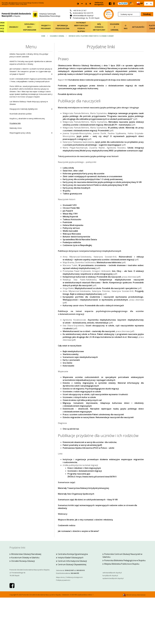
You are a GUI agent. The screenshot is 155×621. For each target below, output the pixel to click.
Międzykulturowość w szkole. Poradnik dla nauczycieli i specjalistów (106, 288)
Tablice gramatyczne (72, 193)
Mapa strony (60, 577)
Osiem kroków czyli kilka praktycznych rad (82, 400)
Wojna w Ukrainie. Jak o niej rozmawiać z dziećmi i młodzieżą (85, 519)
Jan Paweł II (68, 211)
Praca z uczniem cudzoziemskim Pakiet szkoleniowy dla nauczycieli (93, 414)
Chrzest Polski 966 (71, 208)
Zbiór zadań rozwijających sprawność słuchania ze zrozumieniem (92, 176)
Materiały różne (16, 128)
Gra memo (67, 363)
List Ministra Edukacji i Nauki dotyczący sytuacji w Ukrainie (29, 102)
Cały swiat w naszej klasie (69, 345)
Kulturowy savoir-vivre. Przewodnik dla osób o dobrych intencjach (93, 305)
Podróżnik (67, 222)
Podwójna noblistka (72, 242)
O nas (125, 27)
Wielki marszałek (70, 231)
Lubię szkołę (68, 167)
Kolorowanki (68, 365)
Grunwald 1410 (69, 205)
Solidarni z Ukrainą (114, 27)
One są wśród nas (71, 429)
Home (43, 36)
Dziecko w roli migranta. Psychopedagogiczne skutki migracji (91, 388)
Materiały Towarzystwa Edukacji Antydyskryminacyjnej (83, 488)
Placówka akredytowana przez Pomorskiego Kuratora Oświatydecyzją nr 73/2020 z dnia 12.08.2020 (23, 3)
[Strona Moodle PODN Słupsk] (131, 3)
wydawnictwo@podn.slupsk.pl (113, 578)
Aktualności (138, 27)
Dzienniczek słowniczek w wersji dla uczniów (83, 442)
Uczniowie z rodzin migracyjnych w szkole (82, 391)
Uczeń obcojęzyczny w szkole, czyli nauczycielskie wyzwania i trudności (95, 394)
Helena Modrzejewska (73, 225)
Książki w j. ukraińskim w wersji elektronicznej (27, 118)
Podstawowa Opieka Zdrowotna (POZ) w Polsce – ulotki (88, 448)
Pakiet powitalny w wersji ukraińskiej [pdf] (82, 445)
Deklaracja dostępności (99, 3)
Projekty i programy (46, 27)
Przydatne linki (15, 123)
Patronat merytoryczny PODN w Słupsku (81, 26)
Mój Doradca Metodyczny (99, 27)
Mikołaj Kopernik (70, 216)
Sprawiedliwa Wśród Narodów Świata (80, 239)
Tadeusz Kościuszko (72, 219)
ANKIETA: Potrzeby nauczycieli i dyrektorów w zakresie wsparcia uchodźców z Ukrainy (31, 62)
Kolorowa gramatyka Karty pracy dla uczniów (83, 173)
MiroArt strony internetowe (133, 595)
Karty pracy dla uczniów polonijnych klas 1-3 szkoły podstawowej (93, 179)
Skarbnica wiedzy (71, 354)
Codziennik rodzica (66, 525)
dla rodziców (110, 442)
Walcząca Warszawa (72, 233)
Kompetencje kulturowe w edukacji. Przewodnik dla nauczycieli (92, 276)
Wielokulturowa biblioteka (109, 262)
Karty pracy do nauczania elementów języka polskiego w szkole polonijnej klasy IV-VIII (102, 182)
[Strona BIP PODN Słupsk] (140, 3)
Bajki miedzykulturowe (73, 351)
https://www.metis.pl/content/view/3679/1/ (96, 476)
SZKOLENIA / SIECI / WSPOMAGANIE (29, 27)
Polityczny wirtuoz (71, 228)
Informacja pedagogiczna (62, 27)
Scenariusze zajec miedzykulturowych (80, 357)
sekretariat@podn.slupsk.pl (112, 573)
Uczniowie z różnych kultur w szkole (79, 397)
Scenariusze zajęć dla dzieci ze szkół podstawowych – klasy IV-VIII (88, 499)
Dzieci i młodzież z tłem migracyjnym (84, 468)
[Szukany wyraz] (129, 14)
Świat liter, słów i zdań (73, 170)
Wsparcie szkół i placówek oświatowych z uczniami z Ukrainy (91, 36)
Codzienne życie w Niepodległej (77, 245)
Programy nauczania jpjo (78, 473)
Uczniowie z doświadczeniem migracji (84, 471)
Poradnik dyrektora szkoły (70, 94)
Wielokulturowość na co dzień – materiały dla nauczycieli (89, 331)
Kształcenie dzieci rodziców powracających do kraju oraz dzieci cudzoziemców (104, 80)
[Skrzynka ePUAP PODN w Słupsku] (123, 3)
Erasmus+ (13, 27)
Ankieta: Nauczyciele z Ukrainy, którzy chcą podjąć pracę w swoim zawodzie (29, 55)
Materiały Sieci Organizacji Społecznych (76, 494)
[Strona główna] (31, 14)
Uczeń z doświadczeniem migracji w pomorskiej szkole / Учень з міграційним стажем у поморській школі (31, 80)
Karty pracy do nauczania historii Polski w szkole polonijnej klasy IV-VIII (95, 185)
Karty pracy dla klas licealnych (76, 188)
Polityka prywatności (63, 580)
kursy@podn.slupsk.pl (110, 575)
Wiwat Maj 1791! (70, 213)
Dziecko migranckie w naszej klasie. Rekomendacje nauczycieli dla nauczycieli (98, 417)
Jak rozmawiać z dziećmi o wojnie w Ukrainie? (78, 531)
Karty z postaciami (71, 360)
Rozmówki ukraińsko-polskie (21, 114)
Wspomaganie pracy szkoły (31, 132)
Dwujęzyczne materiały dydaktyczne (31, 109)
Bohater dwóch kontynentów (76, 236)
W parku (66, 190)
